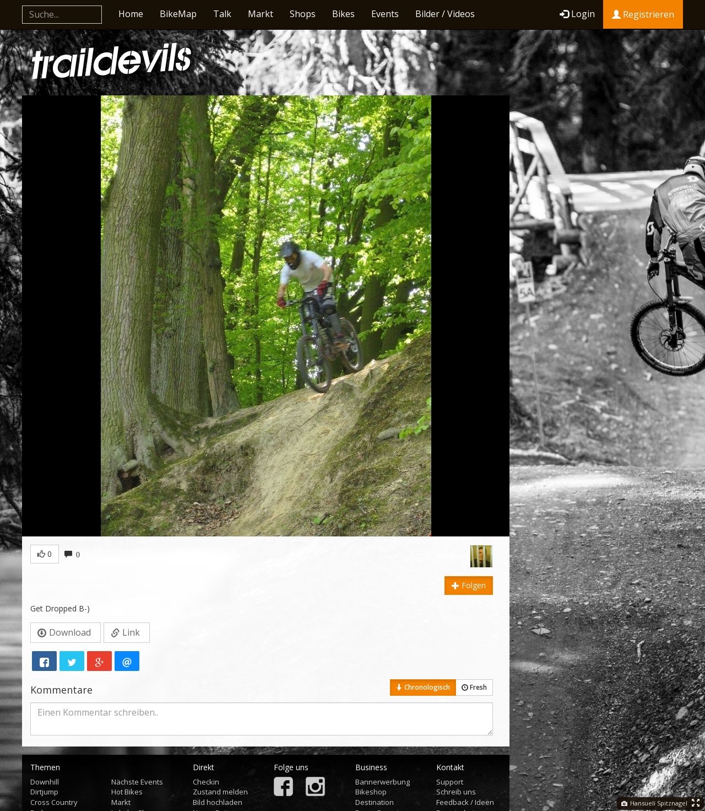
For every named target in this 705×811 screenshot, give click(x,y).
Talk (222, 14)
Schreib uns (456, 792)
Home (130, 14)
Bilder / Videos (445, 14)
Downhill (44, 782)
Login (577, 14)
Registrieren (643, 14)
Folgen (469, 585)
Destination (374, 802)
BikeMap (178, 14)
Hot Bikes (127, 792)
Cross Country (54, 802)
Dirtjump (44, 792)
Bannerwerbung (382, 782)
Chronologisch (423, 687)
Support (449, 782)
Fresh (474, 687)
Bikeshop (371, 792)
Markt (260, 14)
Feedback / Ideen (465, 802)
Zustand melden (220, 792)
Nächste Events (137, 782)
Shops (303, 14)
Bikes (343, 14)
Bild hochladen (217, 802)
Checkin (206, 782)
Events (385, 14)
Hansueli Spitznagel (654, 803)
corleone (451, 556)
